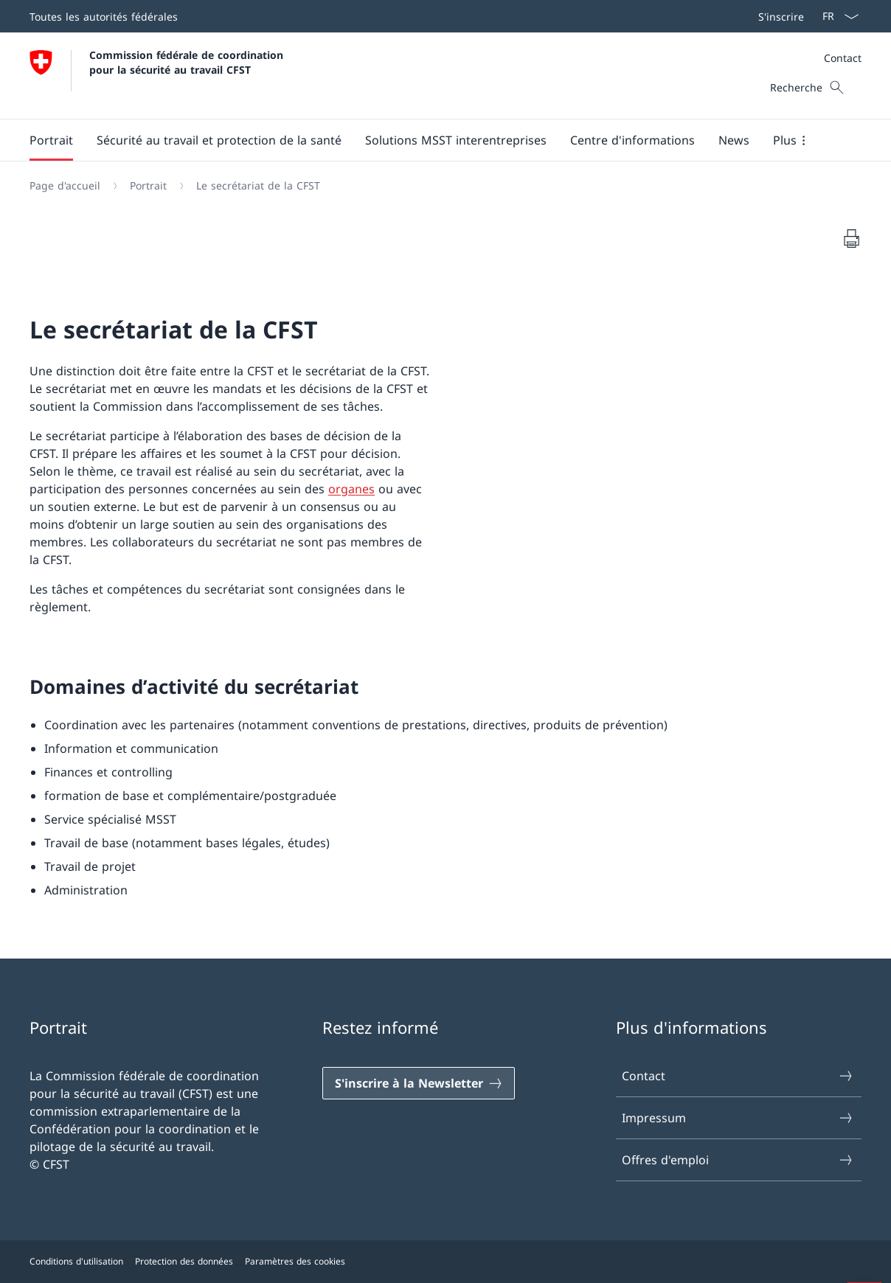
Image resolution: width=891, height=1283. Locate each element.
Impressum (738, 1118)
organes (351, 489)
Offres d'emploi (738, 1160)
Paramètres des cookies (295, 1261)
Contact (842, 58)
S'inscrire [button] (781, 17)
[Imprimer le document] (851, 238)
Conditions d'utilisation (76, 1261)
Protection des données (184, 1261)
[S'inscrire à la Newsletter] (418, 1083)
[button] (51, 140)
